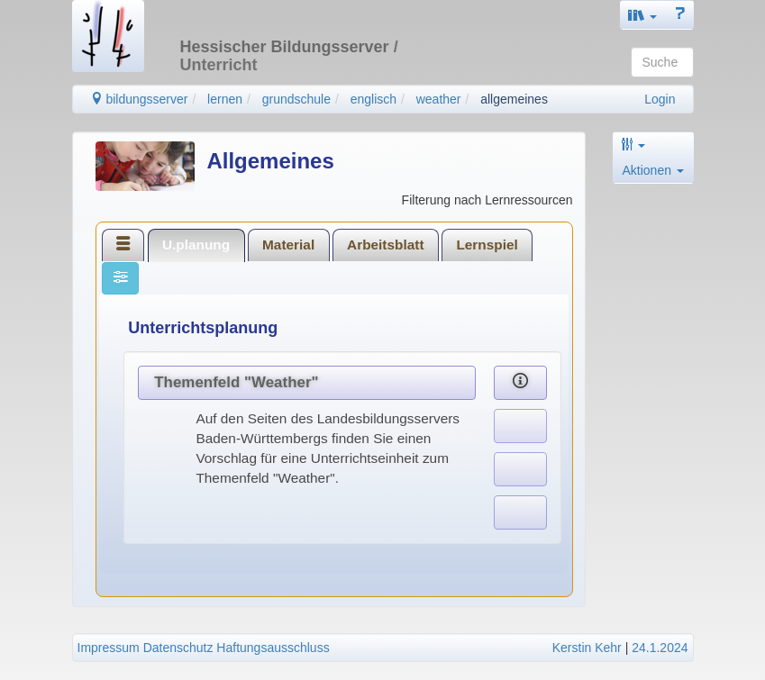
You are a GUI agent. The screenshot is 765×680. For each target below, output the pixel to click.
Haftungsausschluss (272, 647)
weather (438, 99)
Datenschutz (178, 647)
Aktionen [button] (653, 170)
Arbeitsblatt (385, 244)
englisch (373, 99)
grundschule (296, 99)
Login (659, 99)
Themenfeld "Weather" (236, 382)
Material (288, 244)
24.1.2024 (660, 647)
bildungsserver (139, 99)
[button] (642, 15)
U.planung (196, 244)
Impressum (108, 647)
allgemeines (514, 99)
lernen (224, 99)
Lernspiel (486, 244)
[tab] (123, 245)
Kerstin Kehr (587, 647)
